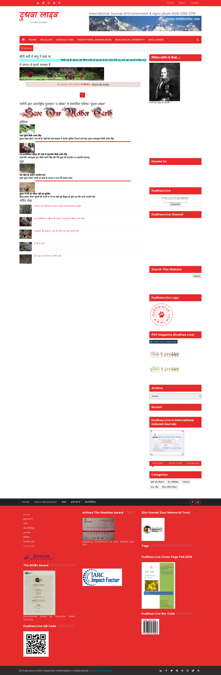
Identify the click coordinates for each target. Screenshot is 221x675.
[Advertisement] (174, 131)
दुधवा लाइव (40, 15)
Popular (174, 463)
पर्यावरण (184, 481)
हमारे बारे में (76, 501)
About (181, 2)
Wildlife (47, 39)
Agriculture (66, 39)
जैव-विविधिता (172, 481)
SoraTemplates (64, 670)
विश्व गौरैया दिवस (168, 487)
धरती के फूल (40, 243)
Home (169, 2)
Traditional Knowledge (96, 39)
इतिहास (28, 537)
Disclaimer (157, 39)
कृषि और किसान (156, 481)
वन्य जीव (28, 532)
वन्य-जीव (153, 487)
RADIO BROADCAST (46, 501)
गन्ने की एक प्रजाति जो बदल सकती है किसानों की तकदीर (58, 206)
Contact (193, 2)
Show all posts (99, 84)
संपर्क (65, 501)
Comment (192, 463)
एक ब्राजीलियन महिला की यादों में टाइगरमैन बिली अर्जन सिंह (60, 219)
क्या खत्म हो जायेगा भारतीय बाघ (49, 256)
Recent (156, 463)
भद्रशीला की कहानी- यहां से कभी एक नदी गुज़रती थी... (58, 231)
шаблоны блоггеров (102, 670)
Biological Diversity (131, 39)
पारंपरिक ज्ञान (30, 541)
